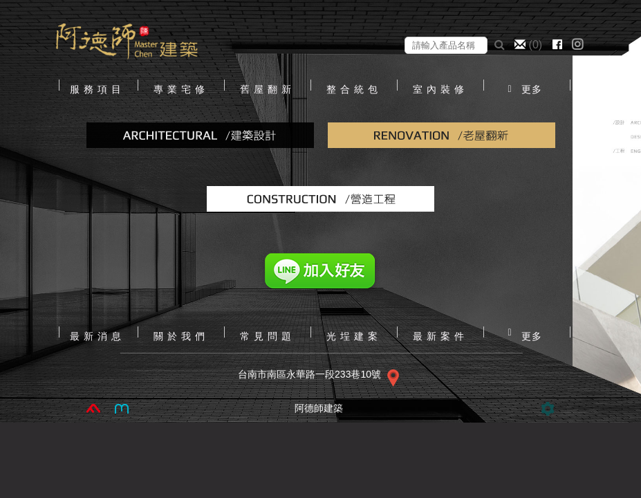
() (529, 44)
